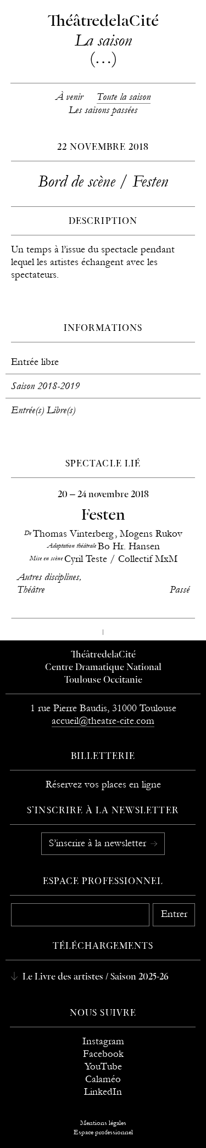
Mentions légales (103, 1123)
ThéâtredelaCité (103, 655)
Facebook (103, 1054)
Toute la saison (124, 97)
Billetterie (103, 757)
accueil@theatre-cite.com (103, 721)
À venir (69, 97)
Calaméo (103, 1079)
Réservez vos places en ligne (103, 784)
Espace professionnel (103, 882)
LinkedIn (103, 1092)
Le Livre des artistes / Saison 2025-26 (94, 977)
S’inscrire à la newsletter (99, 843)
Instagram (103, 1041)
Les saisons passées (103, 110)
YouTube (103, 1066)
